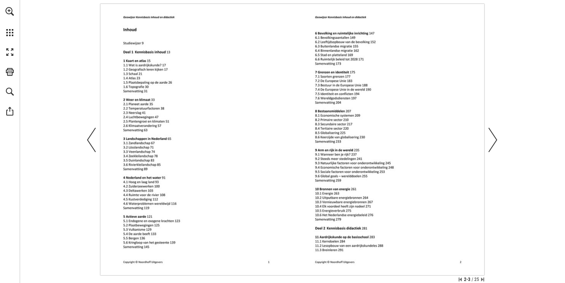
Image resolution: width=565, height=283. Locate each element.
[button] (10, 11)
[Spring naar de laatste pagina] (482, 279)
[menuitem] (10, 21)
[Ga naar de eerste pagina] (460, 279)
